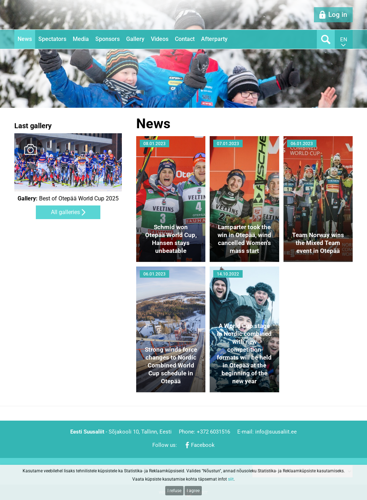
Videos (159, 39)
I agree (193, 490)
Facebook (203, 445)
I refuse (174, 490)
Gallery (135, 39)
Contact (185, 39)
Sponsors (107, 39)
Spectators (52, 39)
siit (231, 479)
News (25, 39)
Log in (337, 14)
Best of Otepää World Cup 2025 (68, 198)
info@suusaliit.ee (276, 432)
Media (81, 39)
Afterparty (214, 39)
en (343, 39)
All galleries (65, 212)
